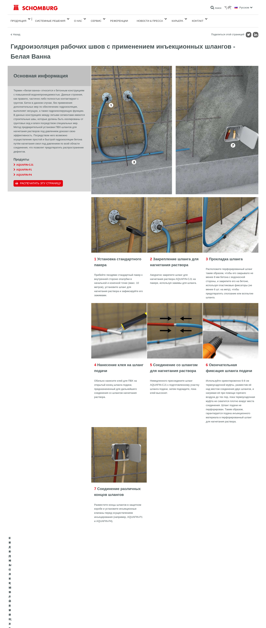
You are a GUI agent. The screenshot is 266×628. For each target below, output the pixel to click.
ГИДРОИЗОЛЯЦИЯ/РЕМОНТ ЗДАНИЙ (35, 588)
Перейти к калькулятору (108, 588)
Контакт (198, 18)
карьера (177, 18)
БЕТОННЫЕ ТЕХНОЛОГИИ (28, 605)
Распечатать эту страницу (40, 179)
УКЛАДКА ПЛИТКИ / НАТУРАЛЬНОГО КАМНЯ (39, 594)
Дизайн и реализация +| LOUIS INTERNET (235, 620)
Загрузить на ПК (104, 594)
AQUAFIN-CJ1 (24, 160)
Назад (16, 30)
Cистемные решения (50, 18)
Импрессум (29, 620)
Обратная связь (103, 599)
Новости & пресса (150, 18)
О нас (78, 18)
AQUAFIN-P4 (24, 170)
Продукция (18, 18)
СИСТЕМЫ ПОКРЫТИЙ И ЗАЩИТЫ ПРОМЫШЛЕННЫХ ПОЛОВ (49, 599)
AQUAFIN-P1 (24, 165)
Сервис (96, 18)
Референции (119, 18)
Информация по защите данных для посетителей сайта (63, 620)
